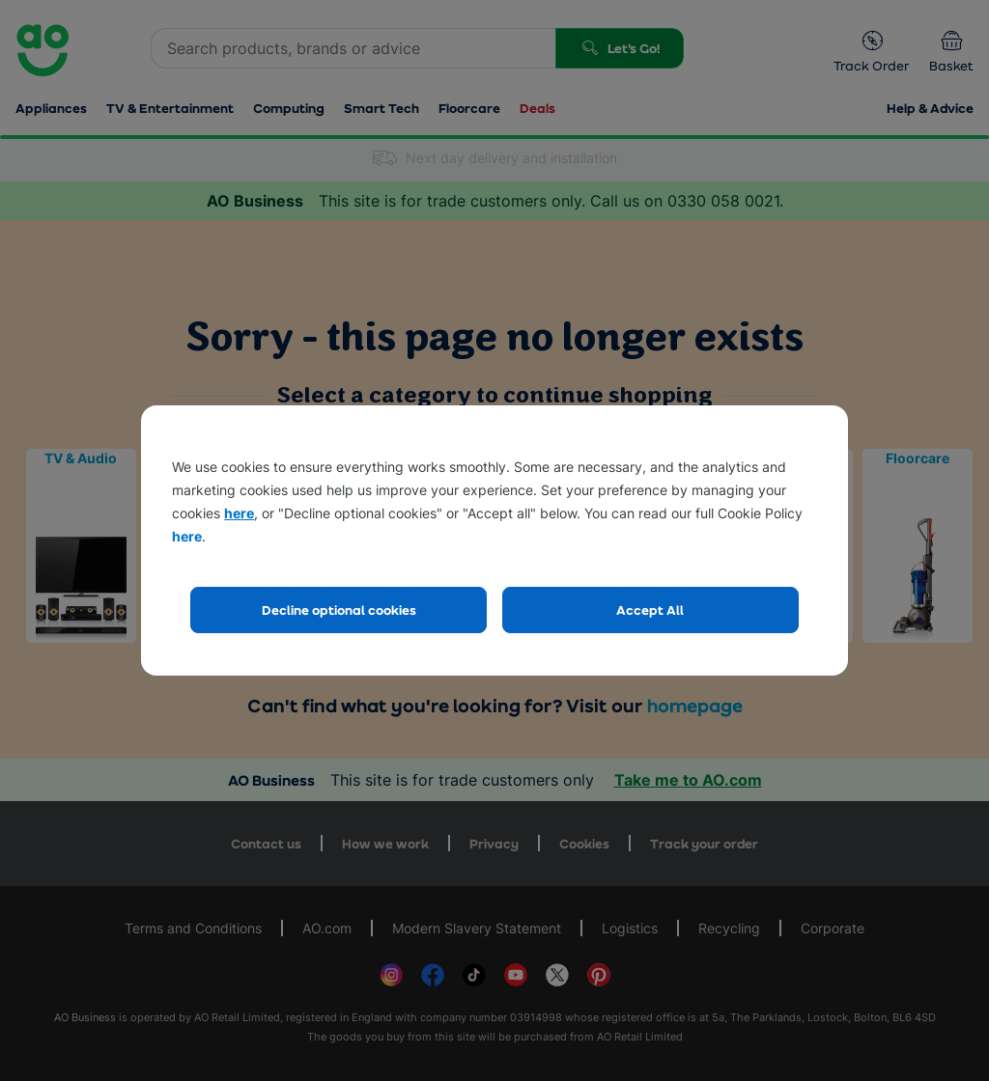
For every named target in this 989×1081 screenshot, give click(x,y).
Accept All (650, 609)
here (239, 513)
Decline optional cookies (339, 609)
